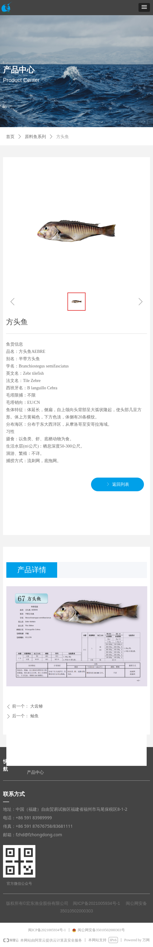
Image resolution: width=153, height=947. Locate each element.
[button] (144, 7)
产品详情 (31, 570)
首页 (10, 136)
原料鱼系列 (35, 136)
